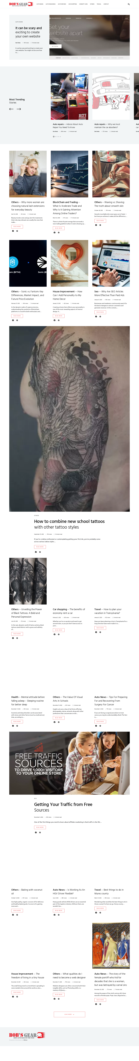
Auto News (19, 22)
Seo (35, 810)
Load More (68, 1029)
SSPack (25, 1055)
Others (36, 516)
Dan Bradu (17, 43)
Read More (17, 227)
